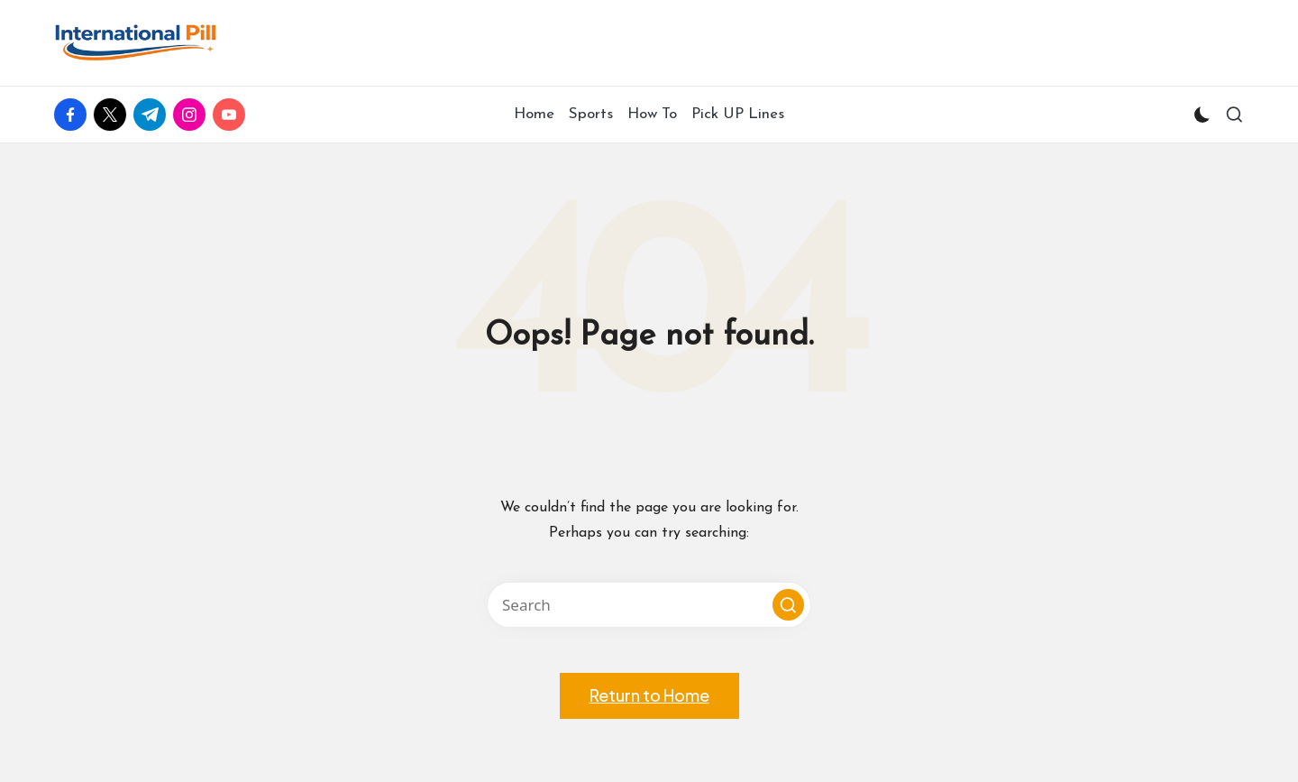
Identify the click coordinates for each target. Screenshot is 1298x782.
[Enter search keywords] (649, 605)
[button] (788, 605)
